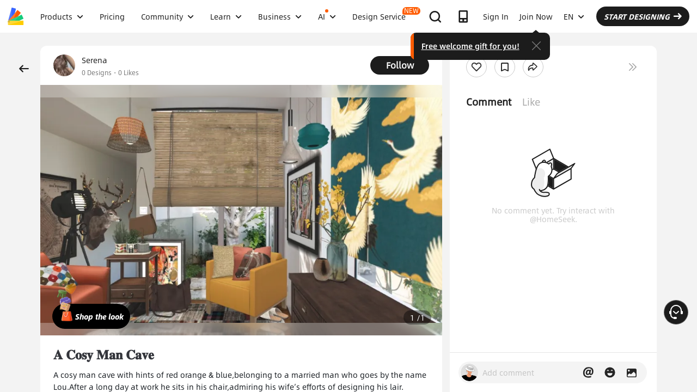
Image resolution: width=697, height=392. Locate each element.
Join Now (536, 16)
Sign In (496, 16)
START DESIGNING (643, 16)
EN (574, 16)
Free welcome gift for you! (470, 45)
